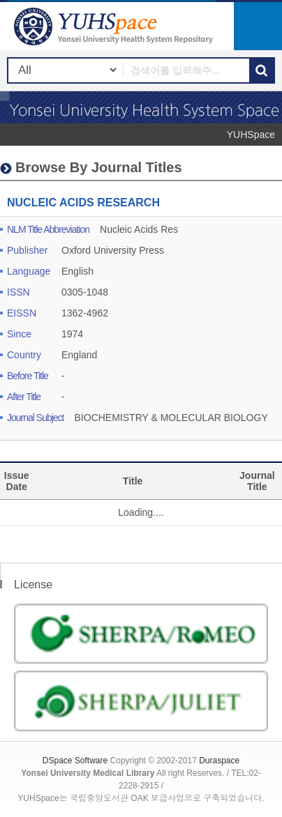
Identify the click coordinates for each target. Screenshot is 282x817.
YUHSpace (251, 134)
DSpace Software (75, 760)
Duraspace (219, 760)
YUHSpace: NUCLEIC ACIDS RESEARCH (115, 26)
